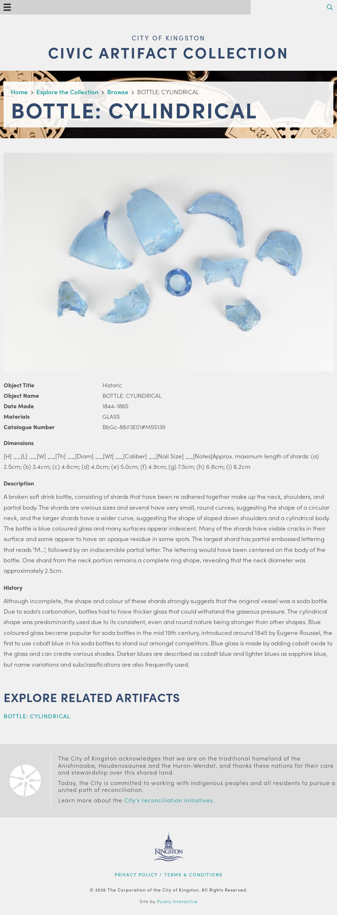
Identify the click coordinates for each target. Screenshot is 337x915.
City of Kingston (168, 37)
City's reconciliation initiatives (168, 800)
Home (19, 91)
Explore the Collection (67, 91)
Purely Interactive (177, 901)
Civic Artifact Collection (168, 52)
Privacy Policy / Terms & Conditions (169, 874)
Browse (117, 91)
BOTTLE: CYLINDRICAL (37, 716)
